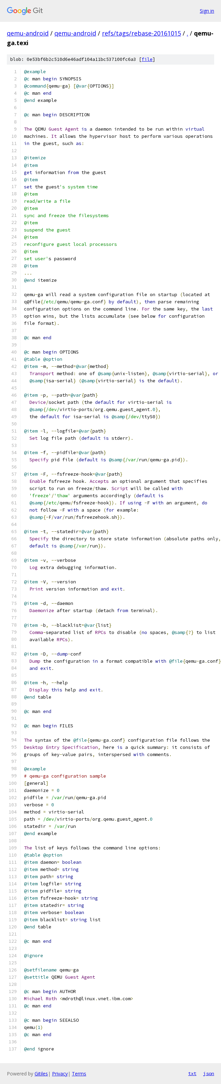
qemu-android (28, 33)
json (208, 1073)
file (147, 59)
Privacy (60, 1073)
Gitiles (41, 1073)
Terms (79, 1073)
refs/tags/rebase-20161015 (141, 33)
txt (192, 1073)
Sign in (207, 11)
